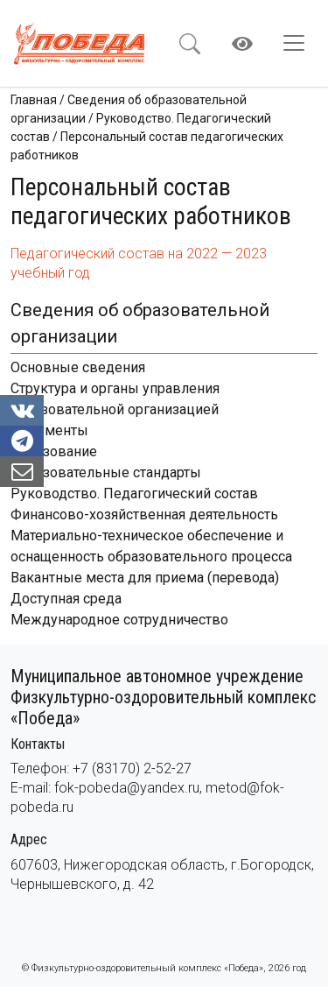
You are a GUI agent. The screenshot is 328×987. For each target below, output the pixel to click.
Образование (53, 451)
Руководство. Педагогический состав (134, 493)
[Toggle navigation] (299, 43)
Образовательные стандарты (105, 472)
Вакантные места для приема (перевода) (144, 577)
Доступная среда (66, 598)
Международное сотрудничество (119, 619)
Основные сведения (77, 367)
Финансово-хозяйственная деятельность (144, 514)
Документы (49, 430)
